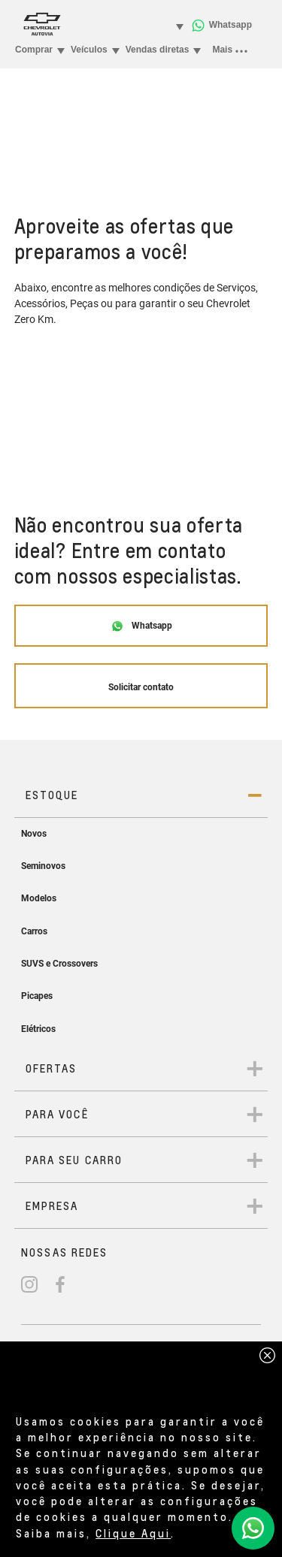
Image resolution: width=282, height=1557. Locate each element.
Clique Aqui (133, 1533)
